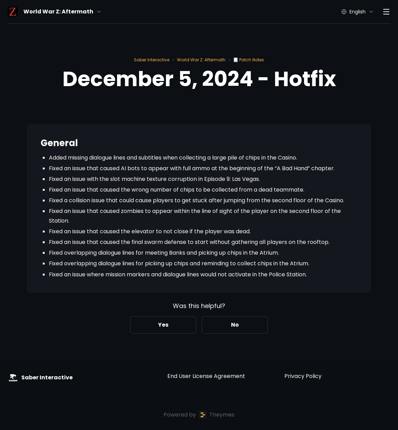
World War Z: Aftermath (201, 60)
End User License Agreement (206, 376)
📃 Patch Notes (248, 60)
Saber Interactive (151, 60)
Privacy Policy (303, 376)
